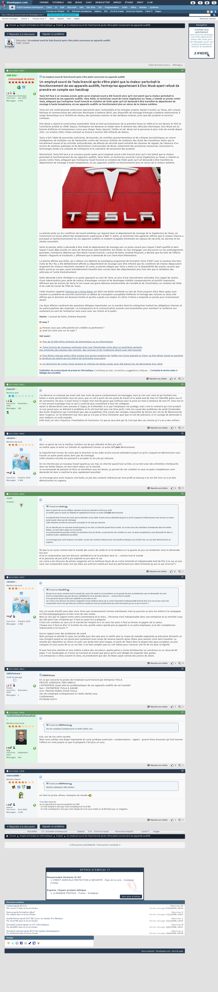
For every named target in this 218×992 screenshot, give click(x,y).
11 (175, 571)
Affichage (176, 65)
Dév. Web (90, 7)
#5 (182, 577)
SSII (106, 11)
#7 (182, 712)
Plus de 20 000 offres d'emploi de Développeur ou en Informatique (77, 341)
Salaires (97, 11)
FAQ (69, 2)
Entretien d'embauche (82, 11)
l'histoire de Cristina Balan (79, 291)
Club (149, 2)
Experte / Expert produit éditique (66, 890)
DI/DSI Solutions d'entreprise (30, 7)
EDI (100, 7)
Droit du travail (116, 11)
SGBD (124, 7)
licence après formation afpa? (20, 912)
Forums (43, 2)
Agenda (60, 19)
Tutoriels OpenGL (47, 802)
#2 (182, 384)
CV (68, 11)
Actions (24, 19)
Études (128, 2)
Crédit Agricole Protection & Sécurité (78, 880)
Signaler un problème (53, 34)
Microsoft (71, 7)
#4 (182, 494)
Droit (139, 2)
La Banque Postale (64, 893)
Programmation (112, 7)
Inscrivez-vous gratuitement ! (63, 15)
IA (56, 7)
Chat (88, 2)
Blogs (78, 2)
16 (175, 379)
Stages (158, 11)
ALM (62, 7)
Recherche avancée (208, 19)
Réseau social (38, 19)
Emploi (117, 2)
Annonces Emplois (134, 11)
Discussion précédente (83, 845)
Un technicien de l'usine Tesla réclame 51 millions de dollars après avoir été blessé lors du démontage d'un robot (102, 364)
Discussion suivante (107, 845)
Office (133, 7)
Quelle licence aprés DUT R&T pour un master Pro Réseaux (34, 918)
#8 (182, 771)
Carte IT (148, 11)
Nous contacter (148, 951)
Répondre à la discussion (21, 34)
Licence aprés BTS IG (16, 906)
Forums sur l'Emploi (55, 11)
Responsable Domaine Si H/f (64, 877)
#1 (182, 70)
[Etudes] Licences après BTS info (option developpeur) (32, 931)
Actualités (32, 831)
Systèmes (154, 7)
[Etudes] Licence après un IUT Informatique (27, 925)
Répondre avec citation (157, 379)
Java (81, 7)
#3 (182, 433)
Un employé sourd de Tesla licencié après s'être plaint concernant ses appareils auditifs (69, 40)
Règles (77, 19)
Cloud (49, 7)
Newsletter (102, 2)
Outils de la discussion (159, 65)
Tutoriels (58, 2)
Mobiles (143, 7)
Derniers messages (10, 19)
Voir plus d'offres (131, 896)
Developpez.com (163, 951)
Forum (12, 25)
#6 (182, 669)
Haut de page (177, 951)
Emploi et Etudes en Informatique (36, 25)
